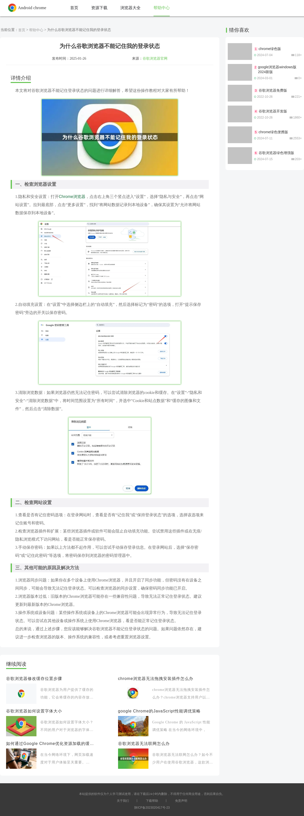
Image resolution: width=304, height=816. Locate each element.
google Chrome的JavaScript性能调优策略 (159, 711)
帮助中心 (36, 30)
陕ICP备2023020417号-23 (152, 807)
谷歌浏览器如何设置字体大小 (34, 711)
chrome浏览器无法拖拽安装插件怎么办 (155, 678)
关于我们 (123, 801)
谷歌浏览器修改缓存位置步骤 (34, 678)
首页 (21, 30)
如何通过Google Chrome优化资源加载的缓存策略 (51, 743)
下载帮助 (152, 801)
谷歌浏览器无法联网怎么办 (144, 743)
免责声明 (181, 801)
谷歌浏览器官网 (155, 58)
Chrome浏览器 (72, 196)
